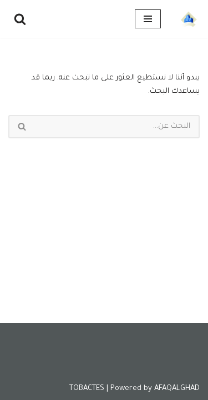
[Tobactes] (188, 19)
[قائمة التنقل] (148, 18)
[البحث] (20, 19)
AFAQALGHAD (177, 388)
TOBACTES (86, 388)
